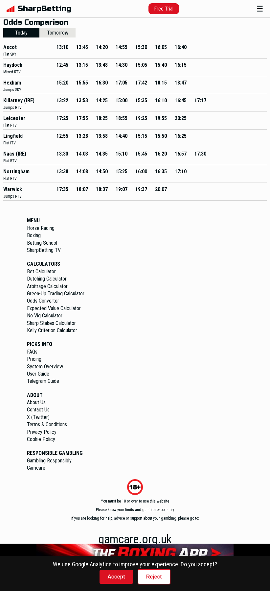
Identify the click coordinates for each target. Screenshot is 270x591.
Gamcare (36, 468)
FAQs (32, 352)
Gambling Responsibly (49, 460)
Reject (154, 576)
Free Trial (163, 9)
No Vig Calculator (44, 315)
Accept (116, 576)
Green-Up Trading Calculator (55, 293)
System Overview (45, 366)
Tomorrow (57, 33)
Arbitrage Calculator (47, 286)
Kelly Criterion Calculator (52, 330)
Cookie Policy (41, 439)
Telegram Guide (43, 381)
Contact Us (38, 409)
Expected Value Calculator (54, 308)
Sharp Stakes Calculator (51, 323)
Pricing (34, 359)
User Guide (38, 374)
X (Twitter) (38, 417)
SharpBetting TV (44, 250)
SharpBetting (44, 8)
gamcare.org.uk (135, 539)
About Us (36, 402)
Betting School (42, 243)
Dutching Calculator (47, 279)
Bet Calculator (41, 271)
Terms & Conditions (47, 424)
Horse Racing (41, 228)
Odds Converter (43, 301)
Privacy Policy (41, 432)
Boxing (34, 235)
